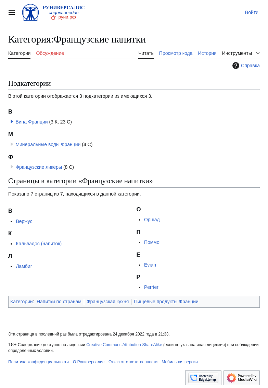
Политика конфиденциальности (38, 362)
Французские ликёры (38, 167)
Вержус (24, 221)
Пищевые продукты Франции (166, 301)
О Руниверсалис (88, 362)
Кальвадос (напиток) (39, 243)
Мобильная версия (180, 362)
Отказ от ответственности (133, 362)
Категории (21, 301)
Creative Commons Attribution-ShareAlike (124, 344)
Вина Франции (31, 122)
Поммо (151, 242)
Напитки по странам (59, 301)
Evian (150, 265)
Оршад (152, 219)
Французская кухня (108, 301)
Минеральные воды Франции (47, 144)
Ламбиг (24, 266)
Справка (245, 65)
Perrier (151, 287)
